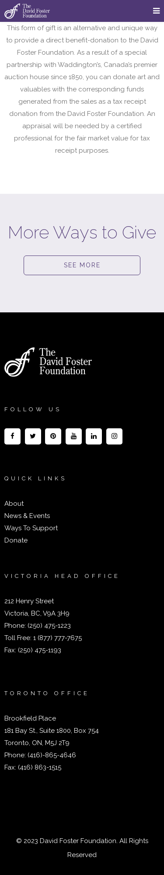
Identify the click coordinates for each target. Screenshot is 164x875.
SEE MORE (82, 265)
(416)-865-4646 (52, 755)
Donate (16, 540)
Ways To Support (31, 528)
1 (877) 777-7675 (56, 638)
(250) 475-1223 (48, 626)
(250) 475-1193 (39, 650)
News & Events (27, 516)
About (14, 504)
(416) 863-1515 (39, 767)
